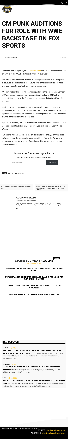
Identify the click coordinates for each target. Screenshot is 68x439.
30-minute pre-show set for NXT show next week (15, 187)
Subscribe (52, 162)
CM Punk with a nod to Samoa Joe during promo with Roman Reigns (34, 269)
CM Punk (10, 173)
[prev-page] (31, 300)
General (6, 348)
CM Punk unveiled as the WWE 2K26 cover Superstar (34, 294)
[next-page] (36, 300)
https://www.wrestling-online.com (26, 200)
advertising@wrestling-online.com (54, 433)
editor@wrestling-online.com (56, 430)
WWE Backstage (19, 173)
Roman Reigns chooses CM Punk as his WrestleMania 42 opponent (34, 287)
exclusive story (34, 71)
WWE (4, 378)
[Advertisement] (31, 63)
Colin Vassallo (12, 57)
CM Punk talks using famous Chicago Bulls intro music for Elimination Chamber (34, 278)
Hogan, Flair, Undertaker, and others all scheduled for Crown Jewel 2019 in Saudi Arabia (50, 188)
